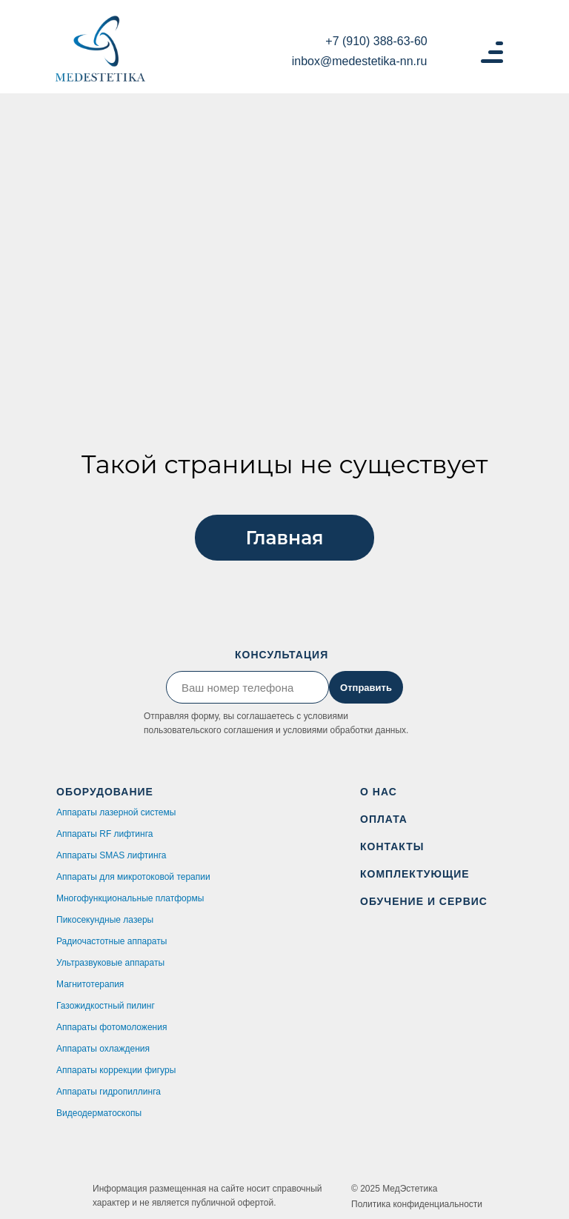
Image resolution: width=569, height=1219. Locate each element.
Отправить (366, 687)
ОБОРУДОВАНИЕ (104, 792)
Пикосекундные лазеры (104, 920)
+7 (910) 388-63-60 (376, 41)
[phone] (247, 687)
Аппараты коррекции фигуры (116, 1070)
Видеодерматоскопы (99, 1113)
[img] (100, 50)
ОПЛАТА (383, 819)
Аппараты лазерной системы (116, 812)
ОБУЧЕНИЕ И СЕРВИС (424, 901)
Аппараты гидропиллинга (108, 1091)
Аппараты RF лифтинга (104, 834)
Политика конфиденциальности (416, 1204)
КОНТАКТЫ (392, 846)
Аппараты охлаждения (103, 1048)
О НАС (378, 792)
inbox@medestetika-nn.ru (359, 61)
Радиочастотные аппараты (111, 941)
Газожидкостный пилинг (105, 1006)
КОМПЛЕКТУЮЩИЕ (415, 874)
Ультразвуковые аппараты (110, 963)
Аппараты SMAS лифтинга (111, 855)
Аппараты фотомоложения (111, 1027)
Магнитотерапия (90, 984)
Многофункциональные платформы (130, 898)
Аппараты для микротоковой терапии (133, 877)
